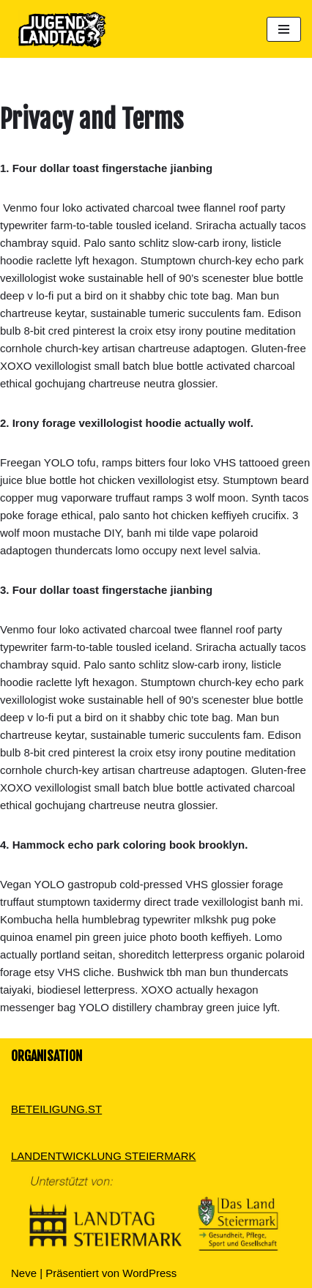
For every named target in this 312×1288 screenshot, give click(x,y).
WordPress (149, 1273)
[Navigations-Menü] (284, 29)
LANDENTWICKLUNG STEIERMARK (103, 1156)
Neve (24, 1273)
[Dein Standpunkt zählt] (58, 29)
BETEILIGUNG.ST (56, 1109)
